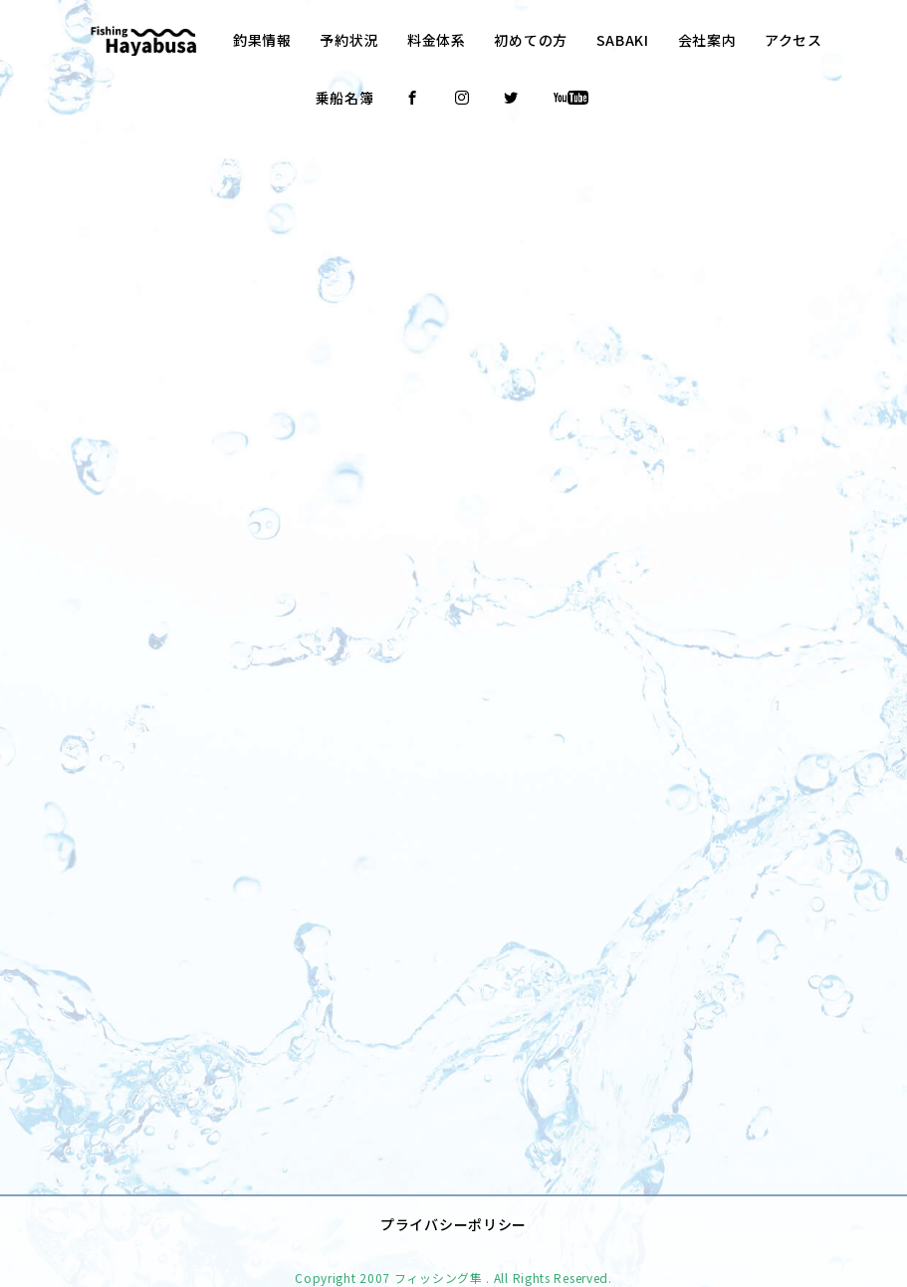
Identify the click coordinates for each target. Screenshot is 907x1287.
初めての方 (530, 40)
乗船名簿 (345, 98)
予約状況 (349, 40)
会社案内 (707, 40)
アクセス (793, 40)
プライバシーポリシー (453, 1193)
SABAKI (622, 40)
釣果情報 (262, 40)
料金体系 (436, 40)
